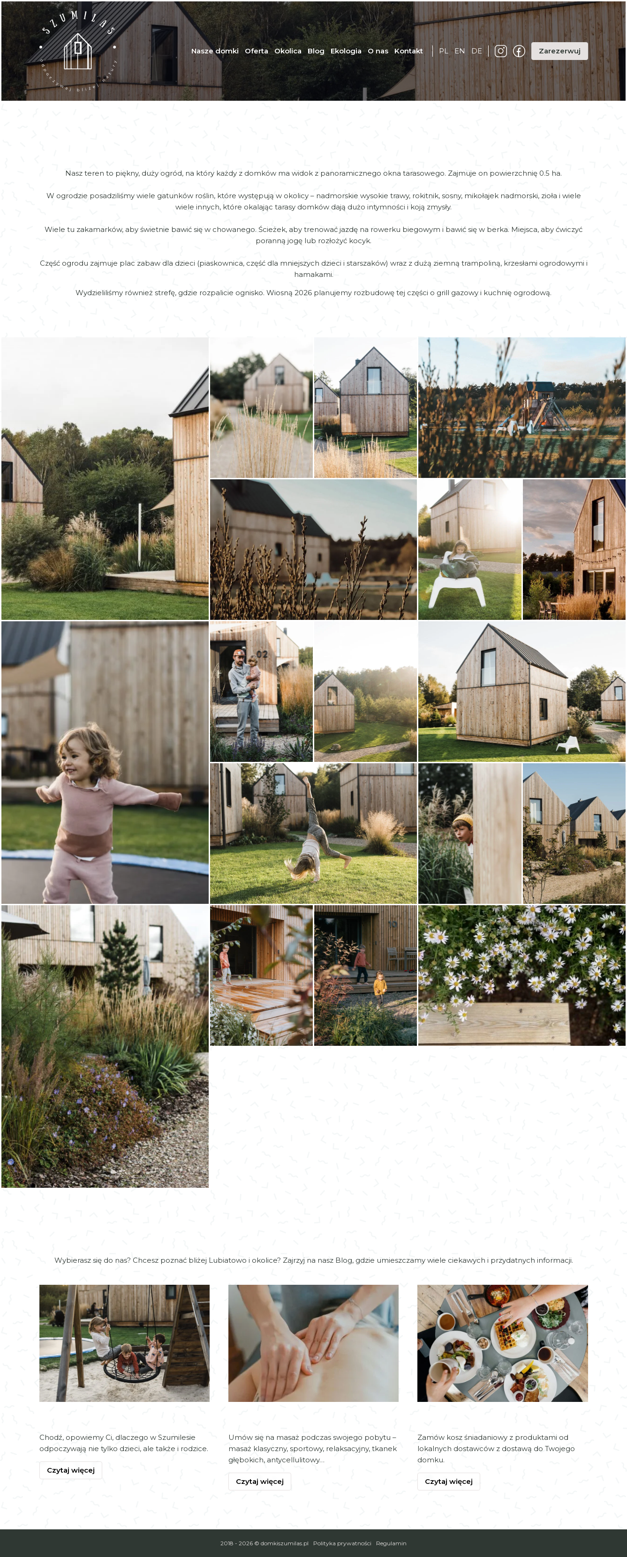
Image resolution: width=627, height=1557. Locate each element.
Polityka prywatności (342, 1543)
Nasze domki (215, 50)
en (459, 50)
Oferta (256, 50)
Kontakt (408, 50)
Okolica (288, 50)
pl (443, 50)
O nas (378, 50)
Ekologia (346, 50)
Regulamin (391, 1543)
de (476, 50)
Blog (316, 50)
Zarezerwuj (560, 50)
